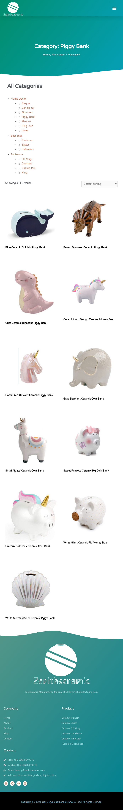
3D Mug (27, 159)
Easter (25, 144)
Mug (24, 172)
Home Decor (58, 54)
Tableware (17, 154)
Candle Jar (28, 107)
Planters (26, 121)
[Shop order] (99, 184)
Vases (25, 130)
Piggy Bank (28, 116)
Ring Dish (27, 126)
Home (46, 54)
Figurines (27, 112)
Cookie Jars (28, 168)
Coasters (27, 163)
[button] (114, 8)
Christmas (28, 140)
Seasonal (16, 135)
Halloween (28, 149)
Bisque (26, 103)
